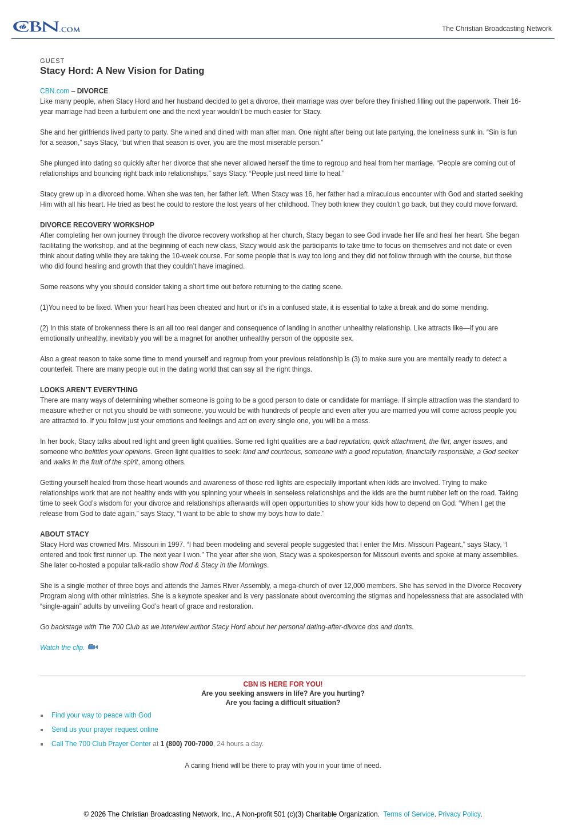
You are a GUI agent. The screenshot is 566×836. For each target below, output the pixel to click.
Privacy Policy (459, 814)
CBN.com (54, 91)
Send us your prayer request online (104, 729)
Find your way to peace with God (101, 715)
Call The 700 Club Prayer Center (101, 744)
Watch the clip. (69, 648)
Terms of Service (408, 814)
